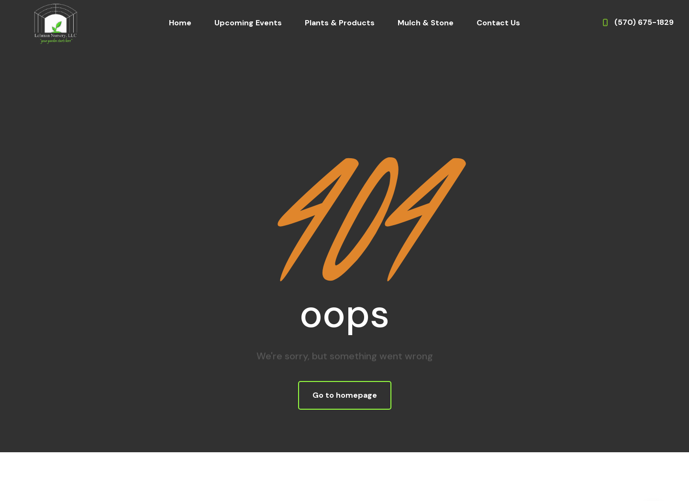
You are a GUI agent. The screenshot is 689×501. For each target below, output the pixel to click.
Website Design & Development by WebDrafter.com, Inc (345, 482)
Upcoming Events (248, 23)
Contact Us (498, 23)
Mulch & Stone (426, 23)
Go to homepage (344, 395)
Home (180, 23)
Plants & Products (340, 23)
